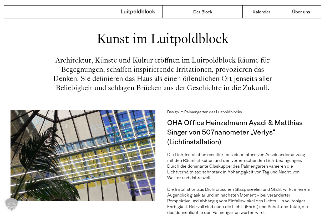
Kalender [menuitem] (261, 11)
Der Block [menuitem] (202, 11)
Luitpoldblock (138, 12)
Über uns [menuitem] (301, 11)
